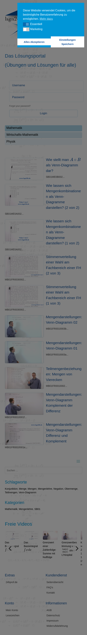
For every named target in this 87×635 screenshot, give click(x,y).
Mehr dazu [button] (46, 18)
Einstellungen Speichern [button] (67, 41)
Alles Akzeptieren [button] (34, 42)
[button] (26, 24)
